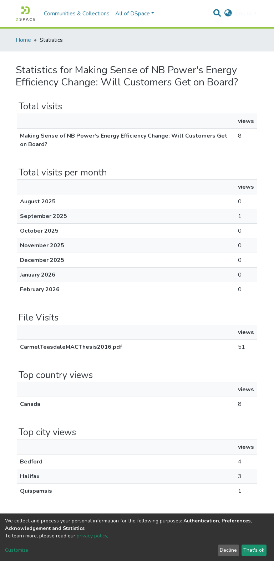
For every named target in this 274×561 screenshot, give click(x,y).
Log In (244, 14)
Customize (16, 550)
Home (23, 40)
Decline (228, 550)
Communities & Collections (77, 14)
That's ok (253, 550)
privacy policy (92, 535)
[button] (228, 13)
